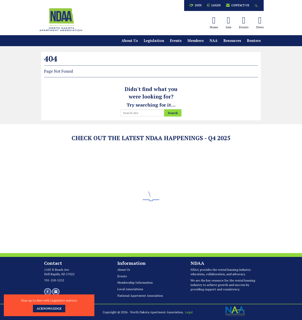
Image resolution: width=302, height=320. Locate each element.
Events (176, 40)
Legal (189, 312)
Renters (254, 40)
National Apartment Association (140, 295)
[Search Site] (256, 5)
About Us (130, 40)
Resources (232, 40)
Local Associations (130, 289)
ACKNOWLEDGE (49, 308)
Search (173, 113)
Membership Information (135, 282)
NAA (214, 40)
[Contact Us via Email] (56, 291)
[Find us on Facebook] (47, 291)
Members (195, 40)
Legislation (154, 40)
